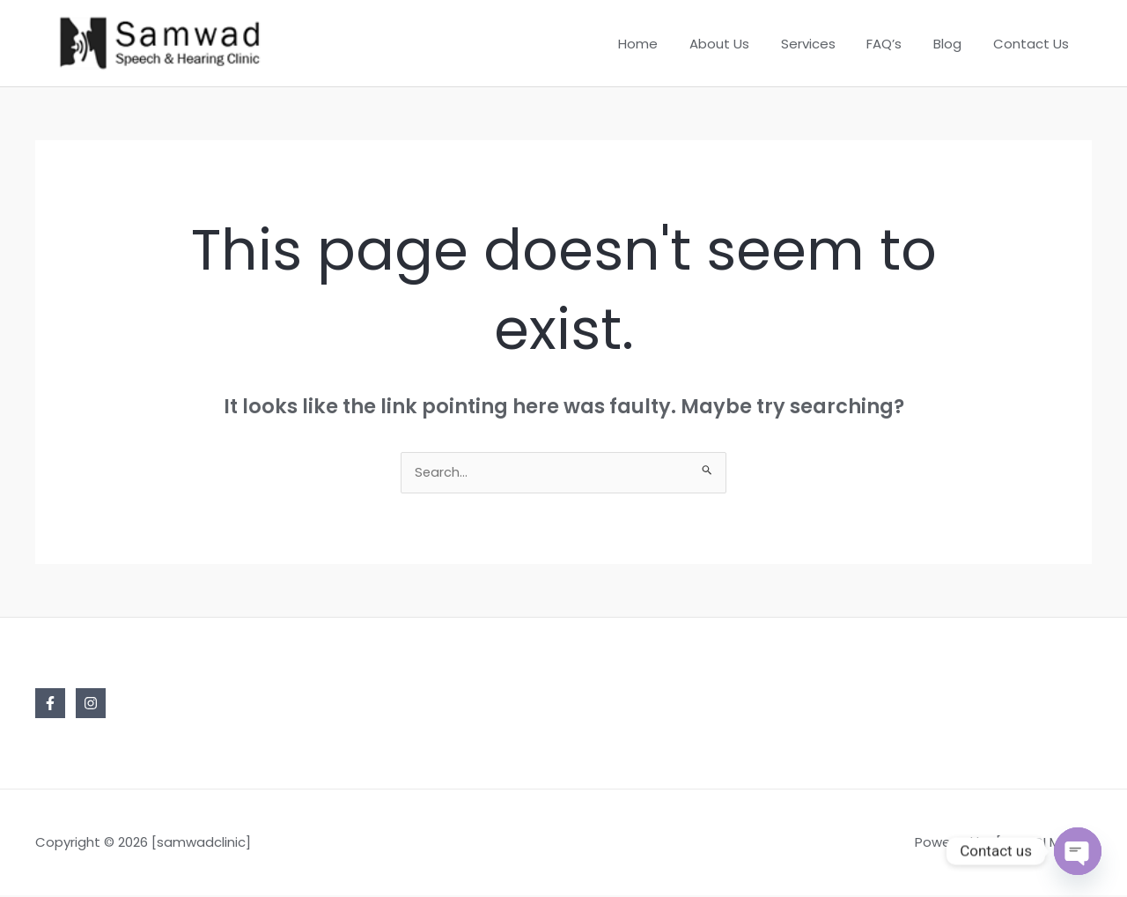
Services (826, 43)
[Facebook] (50, 705)
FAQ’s (897, 43)
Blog (955, 43)
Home (666, 43)
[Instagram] (91, 705)
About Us (742, 43)
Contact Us (1034, 43)
